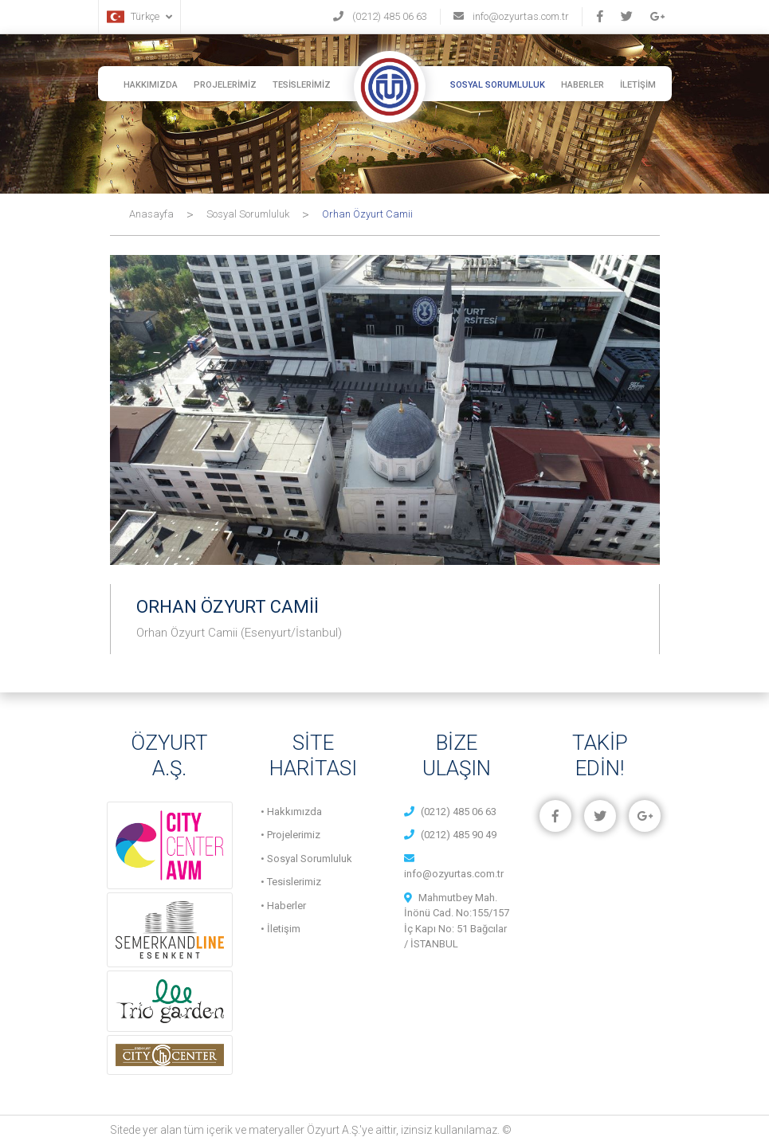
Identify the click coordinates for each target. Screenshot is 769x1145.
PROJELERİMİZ (225, 85)
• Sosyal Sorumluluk (306, 859)
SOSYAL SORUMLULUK (497, 85)
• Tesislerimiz (291, 882)
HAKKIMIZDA (151, 85)
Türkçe (139, 16)
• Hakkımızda (291, 812)
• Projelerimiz (290, 835)
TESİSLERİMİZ (302, 85)
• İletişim (280, 929)
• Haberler (283, 906)
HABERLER (582, 85)
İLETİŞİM (638, 85)
